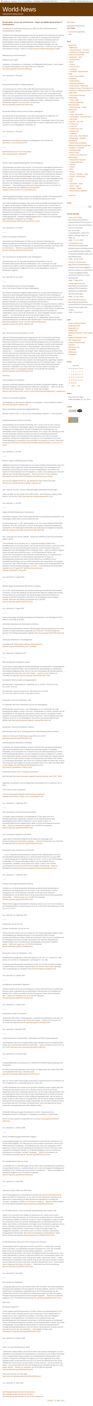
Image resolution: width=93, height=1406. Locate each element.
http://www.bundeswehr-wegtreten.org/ (15, 405)
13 (82, 374)
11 (78, 374)
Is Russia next (74, 131)
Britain (72, 62)
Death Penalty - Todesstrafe (79, 86)
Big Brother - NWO (76, 57)
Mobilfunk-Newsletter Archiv (77, 338)
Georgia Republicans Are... (77, 283)
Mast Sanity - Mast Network (79, 136)
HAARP (72, 112)
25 (78, 380)
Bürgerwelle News (74, 326)
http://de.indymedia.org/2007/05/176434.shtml (17, 105)
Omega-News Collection (78, 160)
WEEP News (72, 352)
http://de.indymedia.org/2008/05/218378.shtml (38, 1204)
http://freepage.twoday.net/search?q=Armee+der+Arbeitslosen (22, 1396)
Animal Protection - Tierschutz (79, 50)
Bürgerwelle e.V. (73, 328)
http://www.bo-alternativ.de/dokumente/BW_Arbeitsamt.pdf (21, 483)
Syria (71, 179)
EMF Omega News (74, 340)
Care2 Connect (75, 67)
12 (80, 374)
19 (80, 377)
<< (91, 1)
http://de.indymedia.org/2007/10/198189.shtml (35, 1022)
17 (76, 377)
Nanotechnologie (75, 150)
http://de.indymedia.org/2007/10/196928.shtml (17, 946)
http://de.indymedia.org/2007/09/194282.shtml (17, 828)
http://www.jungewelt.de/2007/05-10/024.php (17, 69)
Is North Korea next (76, 129)
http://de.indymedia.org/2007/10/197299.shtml (17, 998)
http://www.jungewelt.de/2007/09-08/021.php (17, 738)
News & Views (74, 152)
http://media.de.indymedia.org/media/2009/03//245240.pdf (21, 1376)
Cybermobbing (74, 81)
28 (69, 383)
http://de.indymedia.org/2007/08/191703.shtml (17, 602)
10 (76, 374)
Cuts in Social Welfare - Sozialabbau (29, 1)
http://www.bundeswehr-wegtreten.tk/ (14, 154)
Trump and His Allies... (75, 217)
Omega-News (72, 330)
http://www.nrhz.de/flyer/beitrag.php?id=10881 (45, 49)
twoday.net (6, 1)
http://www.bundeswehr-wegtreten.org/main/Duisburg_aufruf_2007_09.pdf (37, 776)
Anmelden (73, 1)
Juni (78, 386)
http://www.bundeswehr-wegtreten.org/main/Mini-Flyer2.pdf (31, 720)
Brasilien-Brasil (74, 59)
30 (74, 383)
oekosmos (71, 345)
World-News (19, 9)
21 (69, 380)
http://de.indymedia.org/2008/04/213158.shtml (17, 1175)
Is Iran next (73, 126)
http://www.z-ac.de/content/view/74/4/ (14, 143)
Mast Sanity (72, 349)
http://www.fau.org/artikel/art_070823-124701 (17, 767)
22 (71, 380)
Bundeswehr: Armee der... (50, 1)
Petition (72, 167)
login (69, 34)
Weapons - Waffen (76, 188)
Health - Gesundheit (76, 114)
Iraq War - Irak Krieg (76, 122)
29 (71, 383)
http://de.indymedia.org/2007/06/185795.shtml (17, 250)
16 (74, 377)
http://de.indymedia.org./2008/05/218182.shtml (39, 1235)
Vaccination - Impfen (76, 184)
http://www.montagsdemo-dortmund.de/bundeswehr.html (37, 868)
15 (71, 377)
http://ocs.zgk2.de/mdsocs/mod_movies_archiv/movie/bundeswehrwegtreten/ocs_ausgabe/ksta (33, 391)
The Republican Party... (76, 243)
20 (82, 377)
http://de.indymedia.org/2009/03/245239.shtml (17, 1369)
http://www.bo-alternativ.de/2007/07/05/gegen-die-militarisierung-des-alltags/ (27, 476)
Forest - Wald (74, 100)
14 (69, 377)
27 (82, 380)
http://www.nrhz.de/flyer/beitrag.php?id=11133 (37, 496)
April (73, 386)
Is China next (74, 124)
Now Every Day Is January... (77, 300)
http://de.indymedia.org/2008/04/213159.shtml (35, 1155)
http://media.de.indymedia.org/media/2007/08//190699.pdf (25, 530)
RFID (71, 169)
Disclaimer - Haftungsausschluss (80, 90)
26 (80, 380)
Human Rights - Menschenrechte (80, 117)
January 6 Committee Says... (77, 262)
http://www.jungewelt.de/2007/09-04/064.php (49, 633)
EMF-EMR (73, 93)
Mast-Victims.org (73, 347)
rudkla (50, 1401)
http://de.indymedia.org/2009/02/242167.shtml (46, 1298)
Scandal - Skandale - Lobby (79, 174)
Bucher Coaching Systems (77, 323)
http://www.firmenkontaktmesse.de (50, 1195)
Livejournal (73, 133)
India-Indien (73, 119)
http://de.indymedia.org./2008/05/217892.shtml (17, 1266)
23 (74, 380)
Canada (72, 64)
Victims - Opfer (74, 186)
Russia (72, 172)
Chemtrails (73, 69)
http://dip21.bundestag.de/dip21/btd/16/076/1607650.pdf (20, 1074)
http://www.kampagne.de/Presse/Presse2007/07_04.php (21, 221)
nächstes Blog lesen (83, 1)
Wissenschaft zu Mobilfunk (78, 191)
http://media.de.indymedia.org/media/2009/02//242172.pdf (21, 1331)
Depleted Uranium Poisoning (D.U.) (81, 88)
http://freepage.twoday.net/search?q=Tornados (17, 1394)
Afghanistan (73, 48)
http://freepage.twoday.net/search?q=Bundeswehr (18, 1392)
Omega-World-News (76, 162)
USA (71, 181)
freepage (14, 1)
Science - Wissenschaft (77, 176)
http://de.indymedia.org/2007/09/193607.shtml (35, 675)
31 (76, 383)
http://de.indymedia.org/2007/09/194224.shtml (27, 843)
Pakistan (72, 164)
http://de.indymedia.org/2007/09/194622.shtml (17, 899)
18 (78, 377)
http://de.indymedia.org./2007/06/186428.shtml (17, 371)
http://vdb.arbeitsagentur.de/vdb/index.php (42, 969)
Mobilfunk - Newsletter (77, 148)
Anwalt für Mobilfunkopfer (76, 342)
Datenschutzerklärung (77, 83)
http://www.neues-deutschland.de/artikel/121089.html (27, 1047)
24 (76, 380)
